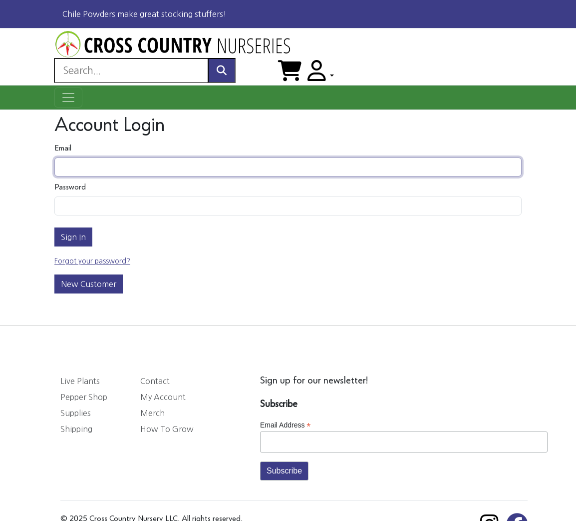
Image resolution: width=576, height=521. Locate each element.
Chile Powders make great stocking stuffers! (144, 14)
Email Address (285, 425)
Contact (155, 381)
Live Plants (80, 381)
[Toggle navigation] (68, 98)
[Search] (131, 70)
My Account (163, 397)
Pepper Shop (83, 397)
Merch (152, 413)
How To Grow (167, 429)
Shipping (76, 429)
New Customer (88, 284)
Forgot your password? (92, 261)
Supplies (75, 413)
